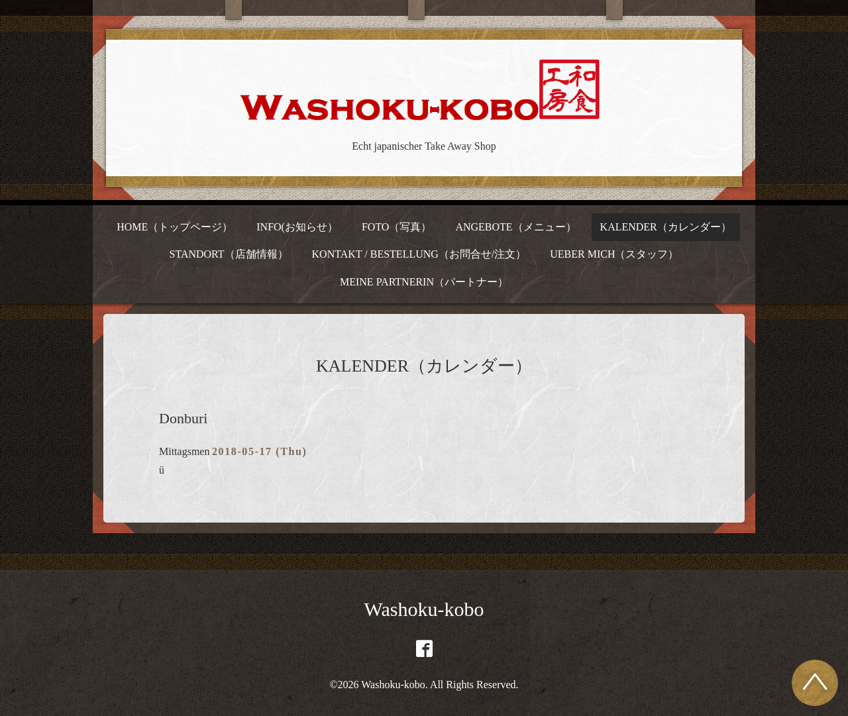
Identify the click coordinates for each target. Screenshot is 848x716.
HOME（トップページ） (175, 226)
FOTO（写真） (397, 226)
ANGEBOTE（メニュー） (515, 226)
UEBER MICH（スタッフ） (614, 254)
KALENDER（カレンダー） (665, 226)
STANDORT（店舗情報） (228, 254)
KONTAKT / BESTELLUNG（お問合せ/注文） (419, 254)
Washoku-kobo (424, 609)
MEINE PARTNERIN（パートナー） (424, 281)
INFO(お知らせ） (297, 226)
